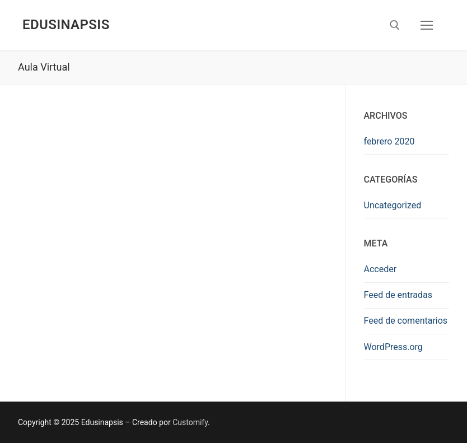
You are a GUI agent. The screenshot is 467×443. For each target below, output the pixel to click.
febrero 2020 (389, 141)
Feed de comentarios (406, 320)
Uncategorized (393, 205)
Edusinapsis (66, 24)
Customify (190, 422)
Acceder (380, 269)
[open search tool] (395, 25)
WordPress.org (393, 347)
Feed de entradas (398, 295)
